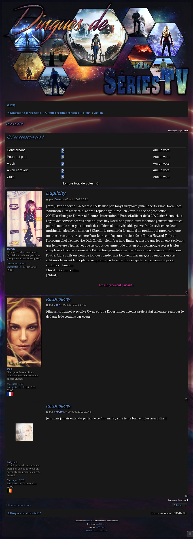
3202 (21, 480)
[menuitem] (11, 105)
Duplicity (14, 124)
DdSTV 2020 (100, 527)
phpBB (88, 521)
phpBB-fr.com (101, 524)
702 (21, 383)
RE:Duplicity (58, 299)
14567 (22, 263)
